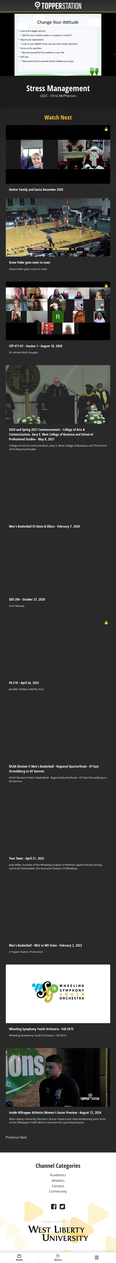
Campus (58, 1186)
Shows (19, 1257)
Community (58, 1191)
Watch (58, 1257)
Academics (58, 1175)
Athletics (58, 1180)
